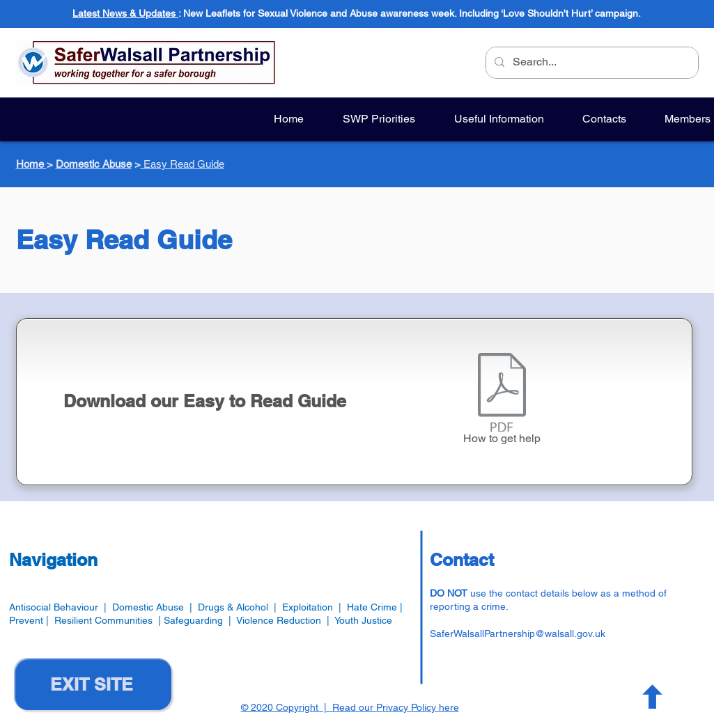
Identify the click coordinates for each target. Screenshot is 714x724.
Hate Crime (372, 607)
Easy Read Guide (182, 164)
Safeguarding (196, 620)
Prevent (27, 620)
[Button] (650, 696)
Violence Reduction (278, 620)
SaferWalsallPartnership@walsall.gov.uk (517, 633)
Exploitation (310, 607)
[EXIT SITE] (92, 684)
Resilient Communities (103, 620)
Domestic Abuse (94, 164)
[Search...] (591, 62)
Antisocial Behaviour (53, 607)
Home (31, 164)
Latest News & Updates (125, 13)
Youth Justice (363, 620)
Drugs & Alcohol (233, 607)
